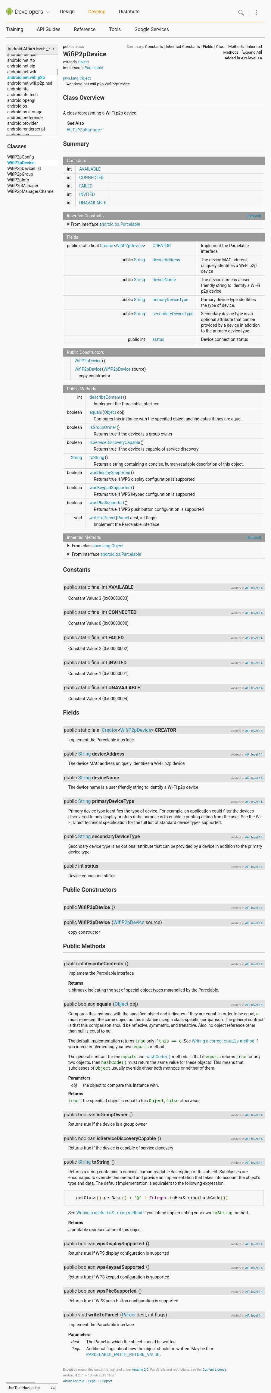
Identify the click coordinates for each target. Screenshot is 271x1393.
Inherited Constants (183, 46)
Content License (214, 1370)
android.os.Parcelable (119, 224)
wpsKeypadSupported (109, 487)
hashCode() (158, 1057)
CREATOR (162, 245)
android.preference (24, 117)
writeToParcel (102, 517)
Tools (115, 29)
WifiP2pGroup (20, 174)
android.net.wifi (21, 71)
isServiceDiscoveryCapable (114, 442)
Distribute (129, 11)
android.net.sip (21, 66)
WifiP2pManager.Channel (31, 191)
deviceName (164, 279)
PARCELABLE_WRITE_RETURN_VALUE (123, 1354)
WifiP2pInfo (18, 180)
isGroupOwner (102, 427)
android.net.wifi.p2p (26, 77)
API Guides (48, 29)
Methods (236, 46)
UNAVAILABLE (92, 202)
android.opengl (21, 100)
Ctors (221, 46)
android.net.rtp (21, 60)
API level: (37, 49)
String (139, 259)
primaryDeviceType (170, 299)
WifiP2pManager (22, 185)
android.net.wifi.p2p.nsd (29, 83)
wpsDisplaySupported (109, 472)
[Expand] (254, 216)
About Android (73, 1381)
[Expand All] (251, 52)
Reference (84, 29)
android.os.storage (24, 111)
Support (106, 1381)
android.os (17, 106)
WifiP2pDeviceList (24, 168)
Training (14, 29)
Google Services (151, 29)
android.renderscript (26, 129)
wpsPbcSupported (106, 502)
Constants (154, 46)
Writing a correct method (223, 1041)
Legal (92, 1381)
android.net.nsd (21, 54)
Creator (107, 245)
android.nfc (18, 88)
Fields (208, 46)
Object (83, 62)
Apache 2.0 (140, 1370)
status (158, 339)
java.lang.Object (77, 78)
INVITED (87, 194)
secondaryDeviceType (173, 313)
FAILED (85, 186)
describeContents (106, 397)
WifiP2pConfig (20, 157)
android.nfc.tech (22, 94)
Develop (96, 11)
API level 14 (251, 58)
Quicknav (47, 12)
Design (67, 11)
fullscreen (52, 1388)
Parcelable (94, 67)
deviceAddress (166, 259)
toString (96, 457)
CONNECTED (91, 177)
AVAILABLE (90, 169)
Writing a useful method (109, 1212)
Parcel (123, 517)
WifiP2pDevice (21, 162)
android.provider (22, 123)
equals (95, 412)
